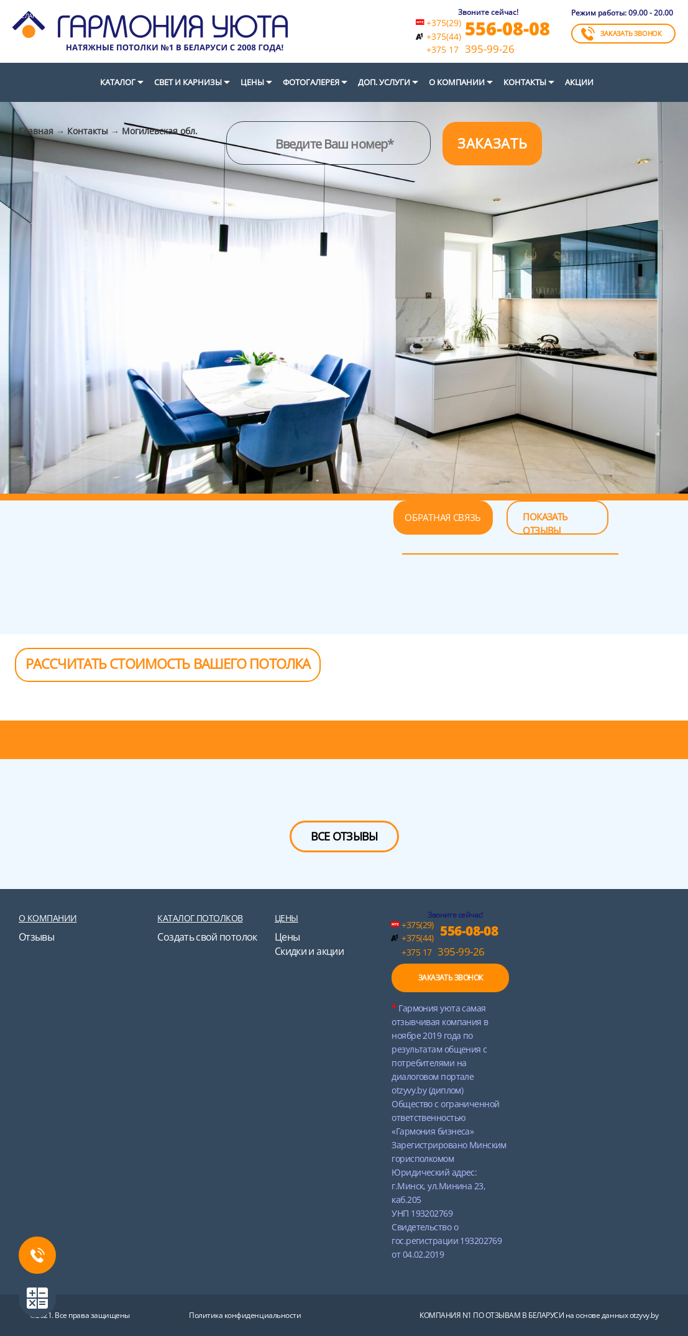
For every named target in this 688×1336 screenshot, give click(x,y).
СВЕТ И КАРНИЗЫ (188, 82)
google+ (94, 1268)
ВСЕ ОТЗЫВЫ (344, 836)
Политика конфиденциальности (245, 1315)
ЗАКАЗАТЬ (492, 143)
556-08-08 (507, 28)
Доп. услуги (384, 82)
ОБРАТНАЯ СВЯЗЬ (443, 517)
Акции (579, 82)
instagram (176, 1268)
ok (149, 1268)
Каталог (117, 82)
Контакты (524, 82)
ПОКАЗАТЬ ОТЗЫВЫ (545, 522)
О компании (457, 82)
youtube (121, 1268)
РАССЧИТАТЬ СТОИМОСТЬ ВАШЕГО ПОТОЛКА (167, 663)
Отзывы (36, 937)
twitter (12, 1268)
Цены (252, 82)
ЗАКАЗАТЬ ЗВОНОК (621, 33)
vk (67, 1268)
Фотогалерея (311, 82)
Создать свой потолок (207, 937)
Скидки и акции (309, 951)
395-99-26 (470, 49)
